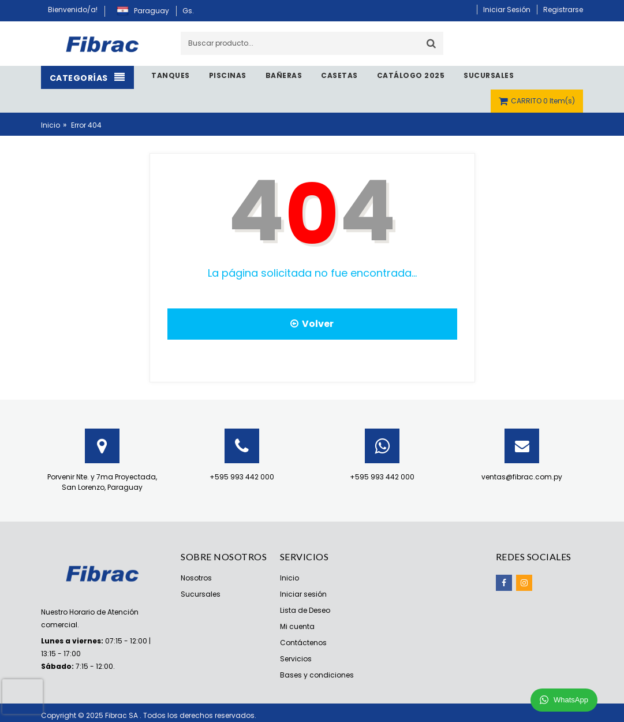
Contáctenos (303, 642)
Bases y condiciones (317, 675)
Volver (312, 323)
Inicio (50, 125)
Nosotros (196, 578)
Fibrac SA (122, 715)
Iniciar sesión (303, 594)
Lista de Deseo (305, 610)
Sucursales (201, 594)
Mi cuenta (297, 626)
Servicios (296, 659)
